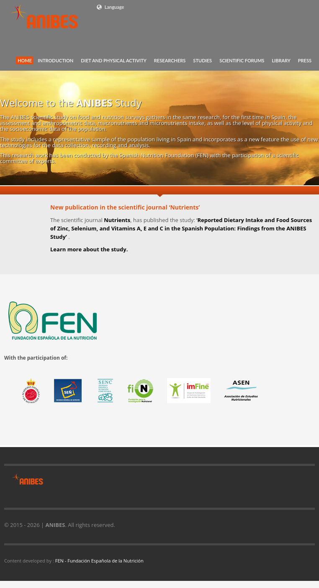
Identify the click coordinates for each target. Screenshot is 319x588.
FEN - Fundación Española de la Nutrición (99, 560)
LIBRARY (281, 60)
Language (110, 7)
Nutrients (117, 220)
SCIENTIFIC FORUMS (241, 60)
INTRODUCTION (55, 60)
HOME (25, 60)
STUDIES (202, 60)
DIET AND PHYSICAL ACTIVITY (114, 60)
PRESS (304, 60)
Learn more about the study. (89, 249)
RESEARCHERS (170, 60)
